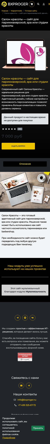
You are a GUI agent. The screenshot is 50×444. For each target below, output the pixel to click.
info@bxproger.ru (26, 400)
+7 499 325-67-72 (27, 405)
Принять (38, 428)
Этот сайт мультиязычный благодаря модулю (25, 290)
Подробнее (8, 437)
